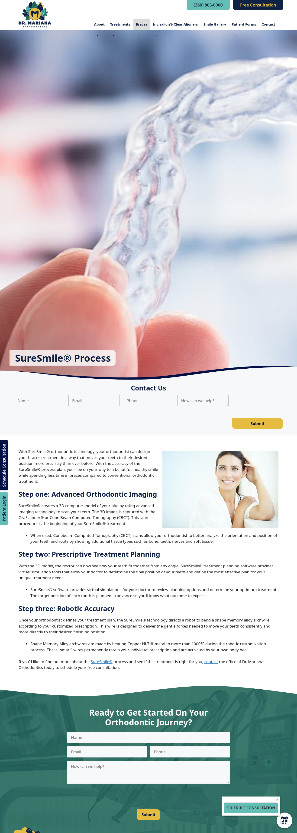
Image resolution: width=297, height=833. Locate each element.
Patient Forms (244, 26)
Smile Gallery (214, 24)
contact (211, 661)
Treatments (120, 26)
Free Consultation (258, 5)
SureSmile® (102, 661)
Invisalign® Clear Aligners (175, 26)
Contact (268, 24)
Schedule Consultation (4, 465)
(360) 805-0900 (208, 5)
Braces (141, 26)
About (99, 26)
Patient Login (4, 508)
